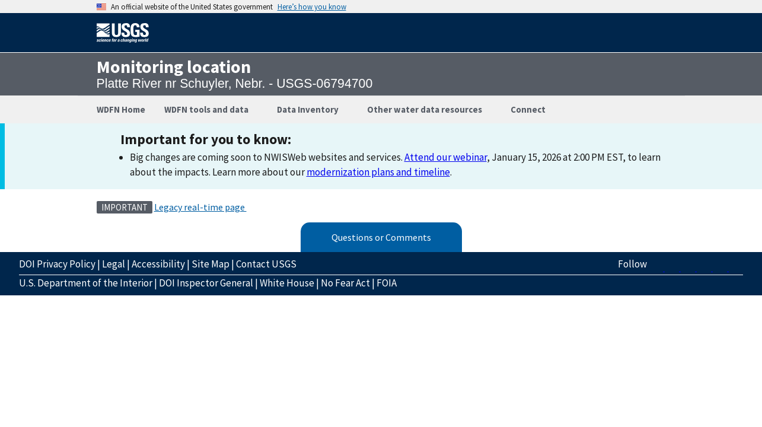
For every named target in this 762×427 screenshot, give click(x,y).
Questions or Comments (381, 237)
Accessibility (158, 263)
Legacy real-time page (200, 207)
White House (287, 282)
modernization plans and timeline (378, 172)
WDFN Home (121, 109)
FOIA (387, 282)
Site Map (210, 263)
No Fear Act (345, 282)
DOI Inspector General (206, 282)
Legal (113, 263)
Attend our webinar (445, 157)
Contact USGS (266, 263)
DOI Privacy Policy (57, 263)
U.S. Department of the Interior (85, 282)
